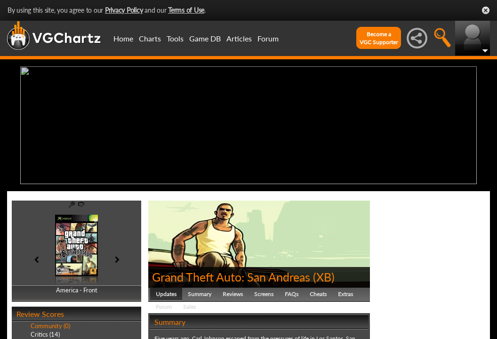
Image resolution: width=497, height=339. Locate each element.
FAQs (291, 294)
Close (485, 10)
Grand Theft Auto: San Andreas (231, 277)
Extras (345, 294)
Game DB (205, 38)
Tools (175, 38)
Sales (189, 306)
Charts (150, 38)
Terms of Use (186, 10)
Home (123, 38)
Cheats (318, 294)
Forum (268, 38)
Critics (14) (45, 334)
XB (323, 277)
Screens (263, 294)
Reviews (233, 294)
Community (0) (50, 326)
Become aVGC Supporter (379, 38)
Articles (239, 38)
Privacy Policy (124, 10)
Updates (166, 294)
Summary (199, 294)
